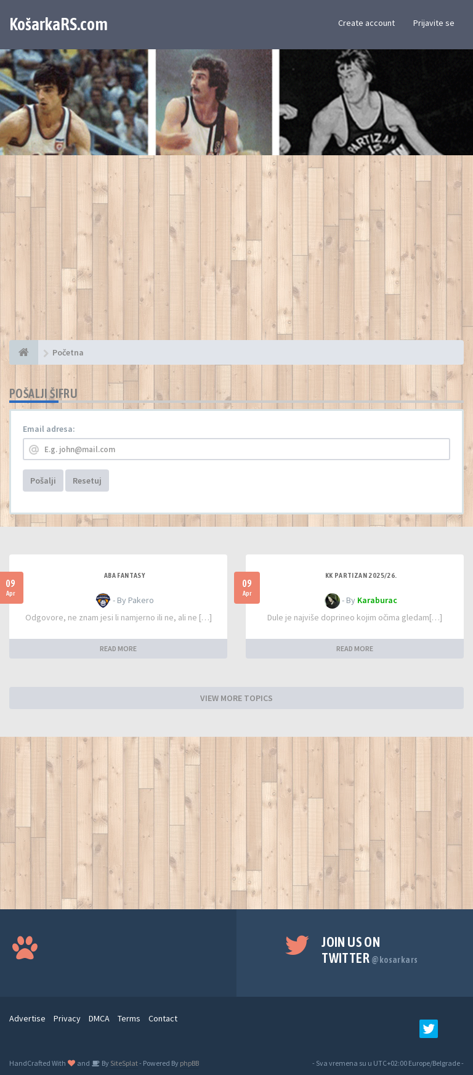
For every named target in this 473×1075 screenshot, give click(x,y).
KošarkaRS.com (58, 24)
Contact (162, 1018)
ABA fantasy (124, 575)
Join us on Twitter (369, 950)
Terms (129, 1018)
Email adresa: (49, 428)
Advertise (27, 1018)
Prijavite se (434, 22)
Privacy (67, 1018)
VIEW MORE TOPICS (236, 698)
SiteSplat (123, 1063)
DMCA (99, 1018)
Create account (366, 22)
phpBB (189, 1063)
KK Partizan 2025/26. (361, 575)
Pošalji (43, 480)
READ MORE (118, 648)
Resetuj (87, 480)
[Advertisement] (236, 254)
